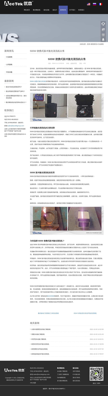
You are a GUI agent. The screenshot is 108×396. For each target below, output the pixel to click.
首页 (88, 44)
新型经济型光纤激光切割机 (40, 344)
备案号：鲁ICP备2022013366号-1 (54, 388)
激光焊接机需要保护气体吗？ (15, 91)
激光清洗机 (50, 296)
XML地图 (33, 383)
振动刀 (55, 10)
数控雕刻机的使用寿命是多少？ (16, 102)
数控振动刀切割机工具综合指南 (48, 313)
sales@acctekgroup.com (16, 126)
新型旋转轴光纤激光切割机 (40, 354)
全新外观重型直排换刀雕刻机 (41, 329)
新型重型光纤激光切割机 (39, 349)
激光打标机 (76, 377)
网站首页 (27, 10)
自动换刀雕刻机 (62, 371)
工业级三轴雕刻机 (63, 374)
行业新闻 (101, 44)
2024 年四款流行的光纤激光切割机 (85, 313)
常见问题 (9, 72)
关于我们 (72, 10)
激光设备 (46, 10)
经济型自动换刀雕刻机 (38, 339)
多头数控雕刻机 (62, 381)
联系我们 (81, 10)
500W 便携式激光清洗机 (38, 81)
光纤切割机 (76, 371)
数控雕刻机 (36, 10)
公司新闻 (9, 64)
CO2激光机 (76, 374)
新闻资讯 (63, 10)
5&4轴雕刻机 (61, 377)
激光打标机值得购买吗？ (14, 87)
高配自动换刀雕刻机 (38, 334)
